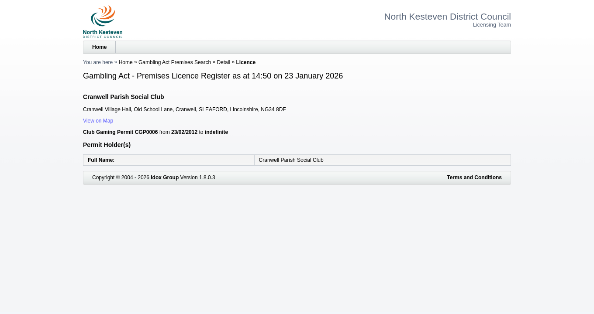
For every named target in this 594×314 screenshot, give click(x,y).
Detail (223, 62)
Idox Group (165, 177)
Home (99, 47)
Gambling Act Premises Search (174, 62)
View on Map (98, 121)
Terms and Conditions (474, 177)
